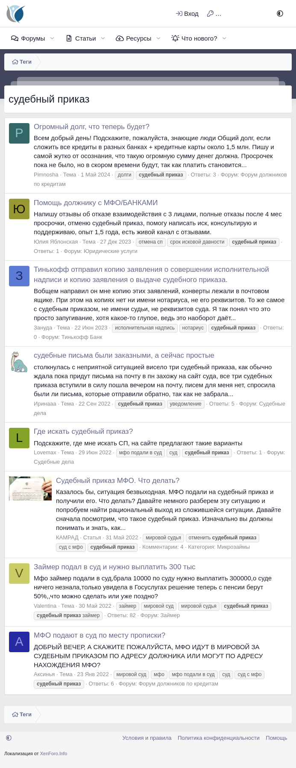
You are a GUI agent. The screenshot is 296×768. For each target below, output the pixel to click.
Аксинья (44, 674)
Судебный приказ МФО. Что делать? (117, 481)
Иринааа (45, 403)
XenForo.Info (53, 753)
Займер (170, 615)
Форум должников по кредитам (178, 683)
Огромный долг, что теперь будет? (91, 127)
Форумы (33, 38)
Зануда (43, 327)
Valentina (45, 606)
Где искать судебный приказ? (83, 431)
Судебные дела (54, 462)
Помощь (276, 738)
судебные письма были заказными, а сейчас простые (124, 355)
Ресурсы (138, 38)
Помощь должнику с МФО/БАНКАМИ (96, 203)
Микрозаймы (233, 547)
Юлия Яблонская (56, 241)
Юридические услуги (111, 251)
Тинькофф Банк (82, 337)
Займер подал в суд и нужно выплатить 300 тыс (115, 567)
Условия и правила (146, 738)
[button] (280, 13)
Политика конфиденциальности (219, 738)
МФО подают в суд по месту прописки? (99, 635)
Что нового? (199, 38)
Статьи (85, 38)
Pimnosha (46, 174)
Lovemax (45, 452)
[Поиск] (259, 13)
